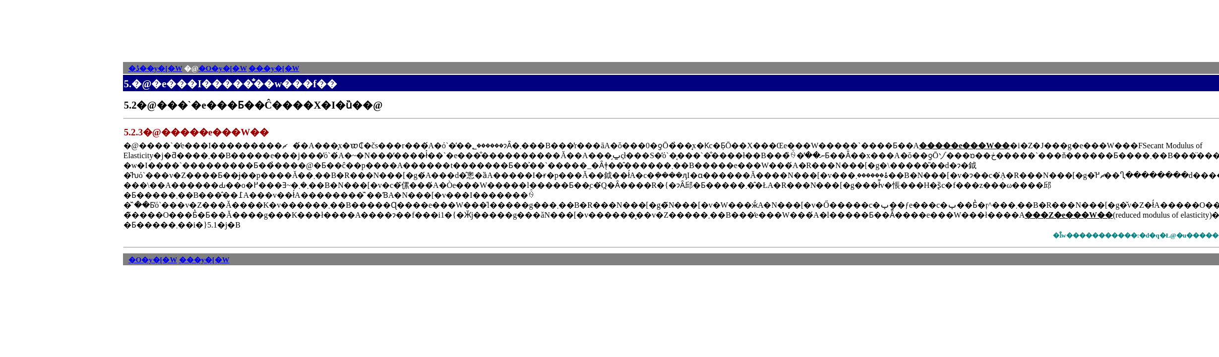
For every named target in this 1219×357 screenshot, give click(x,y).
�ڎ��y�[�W (155, 68)
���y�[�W (273, 68)
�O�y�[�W (222, 68)
